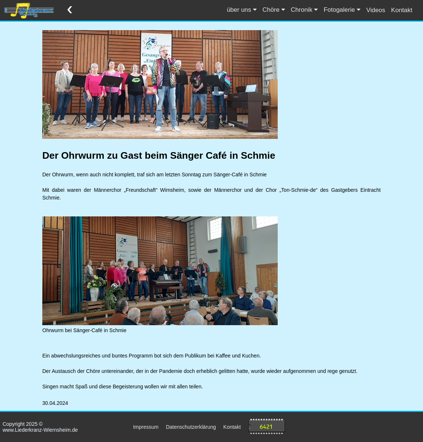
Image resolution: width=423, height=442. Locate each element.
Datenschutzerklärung (191, 427)
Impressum (146, 427)
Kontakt (401, 10)
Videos (375, 10)
